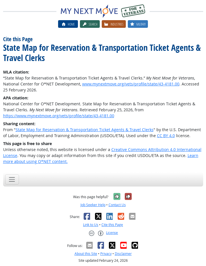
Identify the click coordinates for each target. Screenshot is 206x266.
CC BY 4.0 (166, 135)
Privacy (106, 253)
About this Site (86, 253)
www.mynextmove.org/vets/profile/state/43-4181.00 (130, 84)
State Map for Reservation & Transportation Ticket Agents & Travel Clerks (85, 129)
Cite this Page (112, 224)
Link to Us (90, 224)
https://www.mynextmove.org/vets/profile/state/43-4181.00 (58, 115)
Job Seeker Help (92, 204)
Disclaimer (123, 253)
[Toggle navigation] (12, 179)
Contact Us (117, 204)
